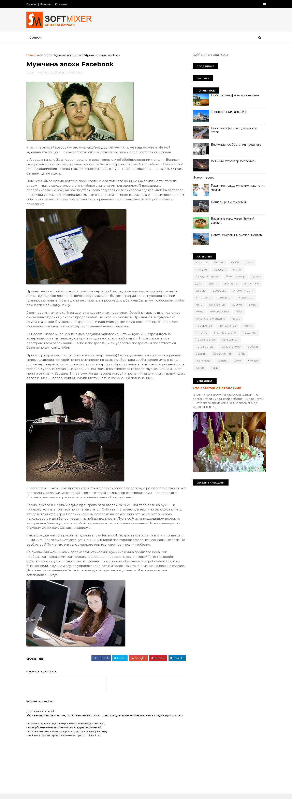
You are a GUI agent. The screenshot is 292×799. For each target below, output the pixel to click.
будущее (219, 269)
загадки (199, 290)
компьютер (45, 55)
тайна (240, 353)
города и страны (206, 276)
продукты (248, 332)
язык (213, 367)
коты (251, 304)
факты (221, 360)
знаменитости (242, 290)
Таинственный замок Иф (228, 112)
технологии (202, 360)
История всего (202, 177)
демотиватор (234, 276)
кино (197, 304)
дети (197, 283)
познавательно (224, 332)
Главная (32, 4)
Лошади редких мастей (227, 202)
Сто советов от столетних (216, 388)
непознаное (226, 325)
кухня (198, 311)
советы (199, 353)
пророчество (204, 339)
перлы (246, 325)
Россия (218, 262)
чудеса (252, 360)
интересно (202, 297)
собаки (251, 346)
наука (235, 318)
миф (237, 311)
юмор (198, 367)
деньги (255, 276)
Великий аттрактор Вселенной (232, 161)
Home (31, 55)
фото (236, 360)
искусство (244, 297)
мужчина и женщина (69, 55)
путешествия (203, 346)
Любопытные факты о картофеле (234, 95)
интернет (224, 297)
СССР (234, 262)
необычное (202, 325)
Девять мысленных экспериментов (235, 235)
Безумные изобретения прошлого (235, 144)
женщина (230, 283)
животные (250, 283)
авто (248, 262)
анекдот (200, 269)
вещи (236, 269)
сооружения (221, 353)
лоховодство (218, 311)
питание (200, 332)
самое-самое (230, 346)
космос (236, 304)
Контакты (62, 4)
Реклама (46, 4)
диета (212, 283)
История (200, 262)
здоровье (218, 290)
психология (229, 339)
